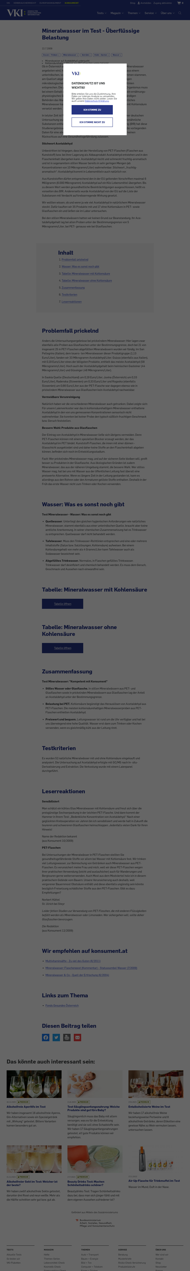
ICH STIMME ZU (92, 109)
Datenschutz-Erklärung (97, 100)
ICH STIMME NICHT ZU (92, 122)
